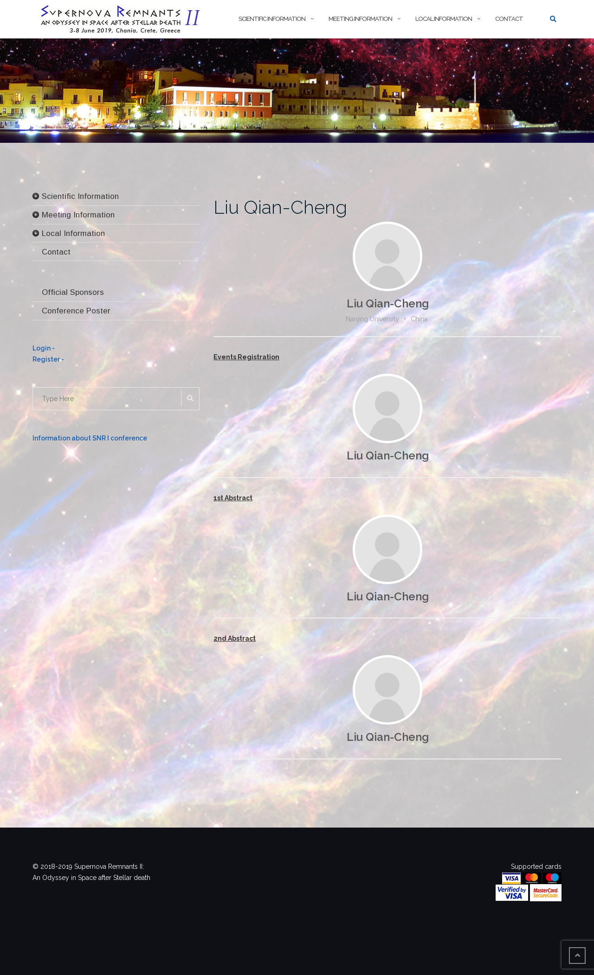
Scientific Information (272, 18)
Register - (48, 359)
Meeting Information (360, 18)
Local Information (443, 18)
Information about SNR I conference (89, 438)
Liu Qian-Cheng (280, 207)
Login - (43, 348)
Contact (509, 18)
